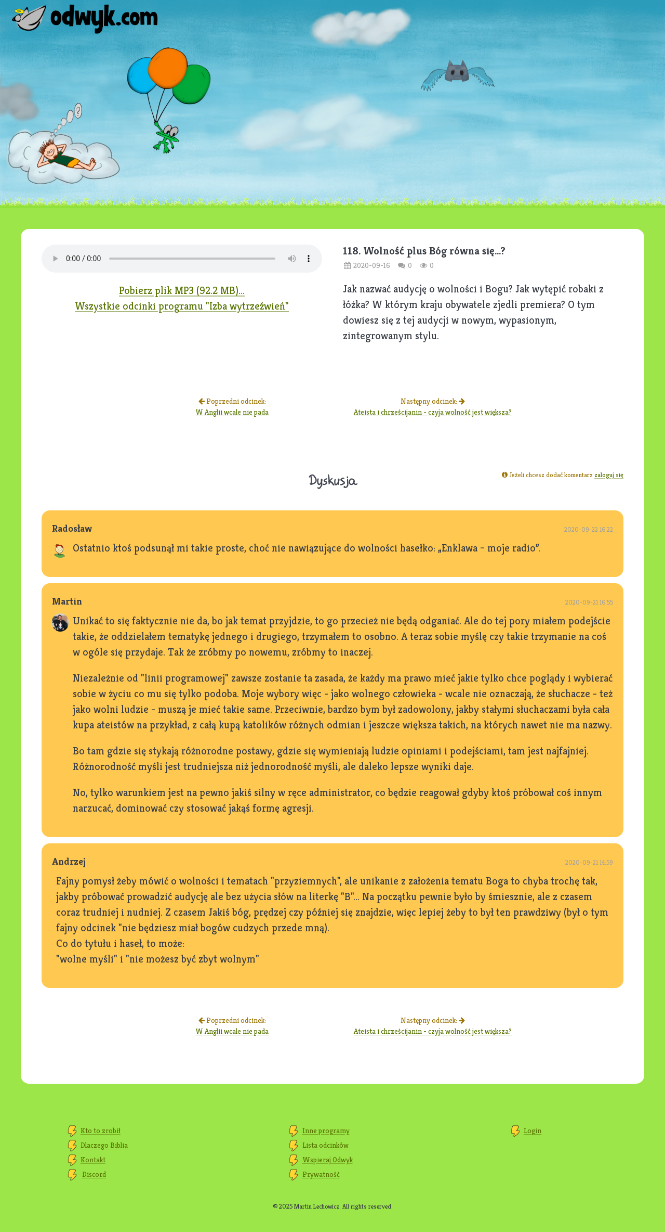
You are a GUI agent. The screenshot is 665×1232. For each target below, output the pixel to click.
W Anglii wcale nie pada (232, 412)
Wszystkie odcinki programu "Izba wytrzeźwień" (182, 306)
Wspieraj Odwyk (327, 1159)
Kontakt (93, 1159)
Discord (94, 1174)
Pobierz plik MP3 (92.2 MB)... (182, 290)
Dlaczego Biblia (104, 1145)
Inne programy (326, 1130)
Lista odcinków (325, 1145)
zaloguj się (608, 474)
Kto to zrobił (101, 1130)
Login (532, 1130)
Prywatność (321, 1174)
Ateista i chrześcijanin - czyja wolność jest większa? (433, 412)
